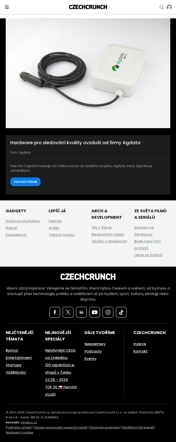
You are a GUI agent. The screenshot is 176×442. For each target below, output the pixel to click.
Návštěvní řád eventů (138, 427)
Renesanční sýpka (107, 234)
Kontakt (140, 351)
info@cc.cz (29, 422)
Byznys (12, 350)
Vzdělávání (16, 372)
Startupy (14, 365)
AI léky (54, 228)
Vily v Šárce (101, 227)
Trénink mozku (61, 234)
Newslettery (95, 344)
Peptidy (55, 221)
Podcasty (93, 351)
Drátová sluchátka (23, 221)
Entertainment (19, 357)
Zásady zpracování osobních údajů (60, 427)
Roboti (11, 228)
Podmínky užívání (19, 427)
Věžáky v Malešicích (109, 241)
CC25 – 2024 (56, 379)
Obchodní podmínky (104, 427)
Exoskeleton (16, 234)
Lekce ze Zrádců (148, 255)
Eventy (90, 358)
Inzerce (139, 344)
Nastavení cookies (19, 432)
